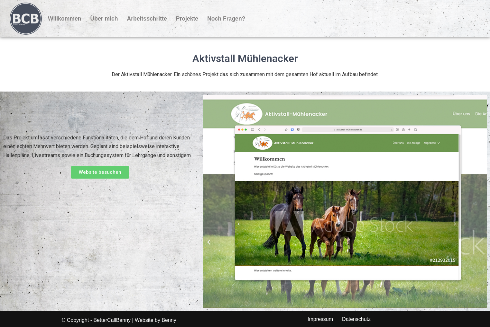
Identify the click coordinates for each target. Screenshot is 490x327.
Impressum (320, 319)
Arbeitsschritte (147, 18)
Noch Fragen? (226, 18)
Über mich (104, 18)
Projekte (187, 18)
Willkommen (64, 18)
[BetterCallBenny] (26, 19)
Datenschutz (356, 319)
